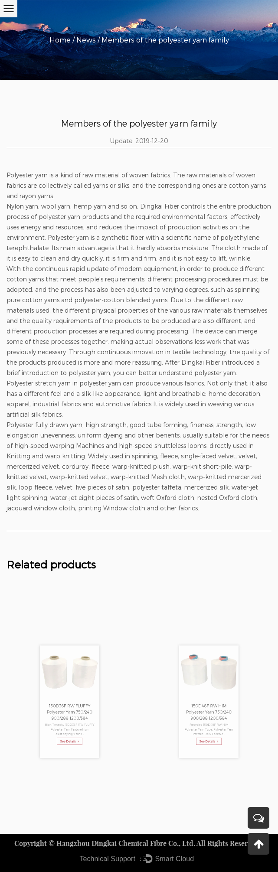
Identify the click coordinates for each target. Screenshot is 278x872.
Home (60, 40)
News (86, 40)
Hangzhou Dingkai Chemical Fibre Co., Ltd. (125, 843)
